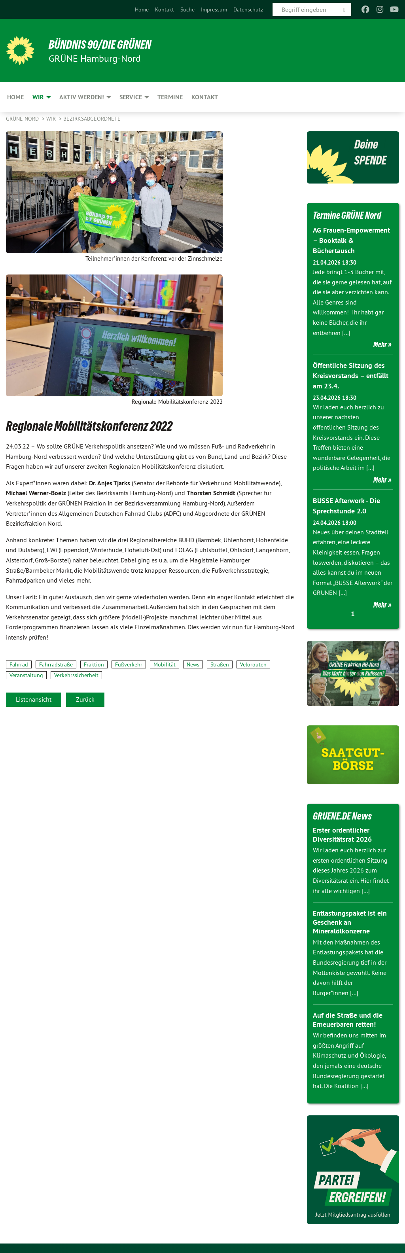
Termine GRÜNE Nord (349, 215)
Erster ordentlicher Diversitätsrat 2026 (342, 832)
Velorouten (253, 664)
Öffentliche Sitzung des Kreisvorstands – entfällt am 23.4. (350, 374)
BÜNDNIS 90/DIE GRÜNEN (103, 44)
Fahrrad (18, 664)
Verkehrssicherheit (76, 675)
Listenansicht (33, 699)
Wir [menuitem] (38, 97)
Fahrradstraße (56, 664)
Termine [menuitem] (170, 97)
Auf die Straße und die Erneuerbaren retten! (347, 1018)
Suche (187, 9)
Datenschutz (248, 9)
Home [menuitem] (15, 97)
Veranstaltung (26, 675)
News (193, 664)
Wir (51, 118)
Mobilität (164, 664)
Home (142, 9)
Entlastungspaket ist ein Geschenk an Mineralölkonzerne (350, 920)
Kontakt (164, 9)
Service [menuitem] (130, 97)
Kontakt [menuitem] (204, 97)
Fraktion (94, 664)
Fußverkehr (128, 664)
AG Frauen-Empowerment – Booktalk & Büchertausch (351, 239)
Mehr (380, 343)
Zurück (85, 699)
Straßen (219, 664)
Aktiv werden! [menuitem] (81, 97)
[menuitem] (142, 9)
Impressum (214, 9)
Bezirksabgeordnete (92, 118)
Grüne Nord (23, 118)
